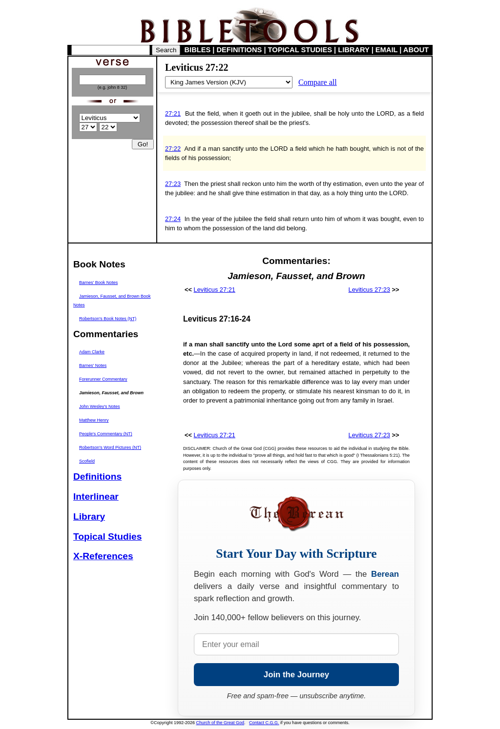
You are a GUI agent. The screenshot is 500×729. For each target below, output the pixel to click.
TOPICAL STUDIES (300, 50)
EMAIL (386, 50)
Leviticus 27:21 (214, 289)
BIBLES (198, 50)
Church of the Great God (220, 722)
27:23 (173, 183)
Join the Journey (296, 674)
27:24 (173, 219)
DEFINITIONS (239, 50)
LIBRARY (353, 50)
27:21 (173, 113)
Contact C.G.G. (264, 722)
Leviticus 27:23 (369, 289)
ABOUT (416, 50)
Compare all (317, 82)
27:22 (173, 148)
